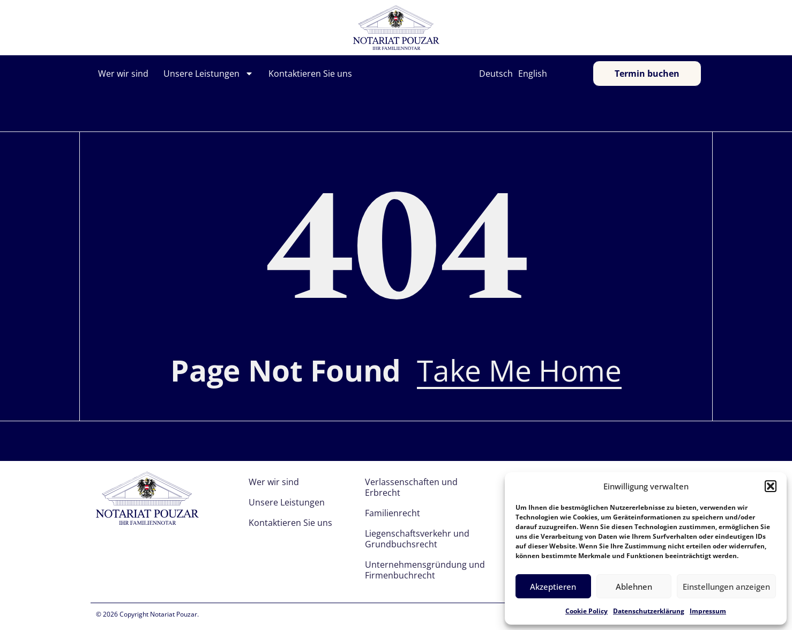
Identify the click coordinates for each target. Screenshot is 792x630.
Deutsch (496, 73)
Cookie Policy (586, 611)
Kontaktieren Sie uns (310, 73)
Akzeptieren (553, 586)
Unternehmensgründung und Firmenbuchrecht (425, 570)
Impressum (708, 611)
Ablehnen (634, 586)
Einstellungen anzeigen (726, 586)
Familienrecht (392, 513)
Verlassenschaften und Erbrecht (411, 487)
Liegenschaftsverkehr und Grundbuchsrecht (417, 539)
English (532, 73)
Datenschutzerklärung (648, 611)
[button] (770, 486)
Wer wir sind (123, 73)
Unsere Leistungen (208, 73)
